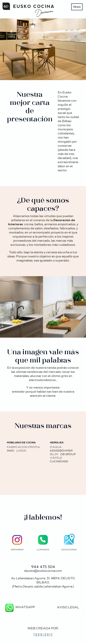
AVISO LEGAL (68, 607)
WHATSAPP (19, 607)
